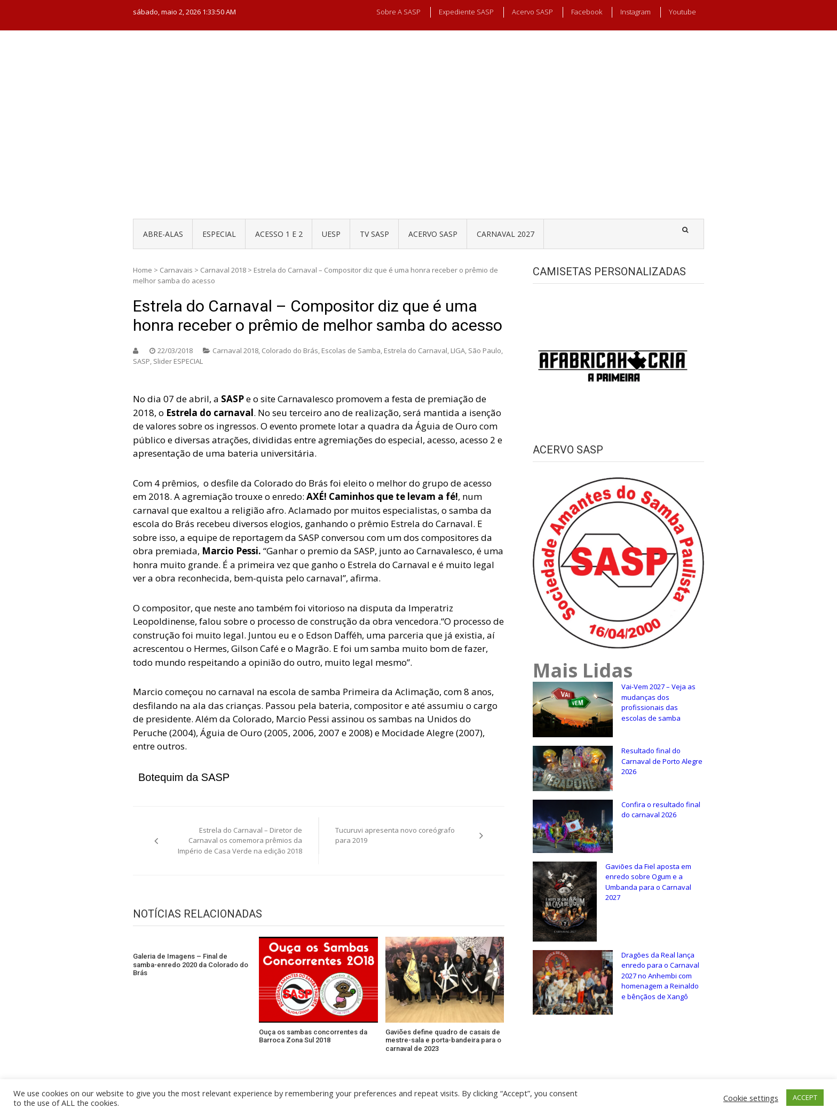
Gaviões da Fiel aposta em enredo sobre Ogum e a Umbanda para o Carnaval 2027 (648, 882)
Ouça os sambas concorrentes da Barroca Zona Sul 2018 (313, 1036)
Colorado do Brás (290, 350)
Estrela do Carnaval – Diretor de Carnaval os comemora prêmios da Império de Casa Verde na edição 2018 (240, 840)
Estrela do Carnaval (415, 350)
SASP (141, 361)
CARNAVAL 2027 (505, 234)
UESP (331, 234)
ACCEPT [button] (805, 1097)
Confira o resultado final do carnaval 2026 (660, 810)
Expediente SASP (466, 12)
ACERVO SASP (432, 234)
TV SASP (374, 234)
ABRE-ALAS (163, 234)
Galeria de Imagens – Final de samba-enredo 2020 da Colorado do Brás (190, 964)
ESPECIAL (219, 234)
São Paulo (484, 350)
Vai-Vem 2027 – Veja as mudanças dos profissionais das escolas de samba (658, 702)
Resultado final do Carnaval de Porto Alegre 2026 (661, 761)
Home (142, 270)
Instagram (635, 12)
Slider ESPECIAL (178, 361)
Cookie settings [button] (750, 1098)
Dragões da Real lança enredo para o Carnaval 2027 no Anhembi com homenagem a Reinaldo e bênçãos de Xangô (660, 975)
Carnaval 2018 (223, 270)
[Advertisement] (418, 134)
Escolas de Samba (351, 350)
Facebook (586, 12)
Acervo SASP (532, 12)
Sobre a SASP (398, 12)
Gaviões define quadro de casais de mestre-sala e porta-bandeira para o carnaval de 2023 (443, 1040)
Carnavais (176, 270)
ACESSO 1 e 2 (279, 234)
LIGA (458, 350)
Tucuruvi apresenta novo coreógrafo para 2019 (395, 835)
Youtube (682, 12)
